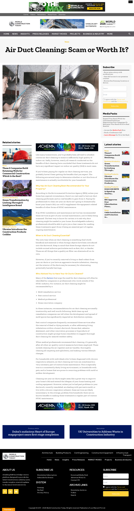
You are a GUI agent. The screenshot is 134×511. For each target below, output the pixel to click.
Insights (25, 34)
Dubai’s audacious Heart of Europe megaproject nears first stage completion (33, 433)
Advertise (62, 14)
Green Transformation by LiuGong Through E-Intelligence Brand (16, 203)
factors (50, 278)
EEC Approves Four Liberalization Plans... (110, 203)
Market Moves (59, 34)
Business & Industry (93, 34)
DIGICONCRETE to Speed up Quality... (111, 191)
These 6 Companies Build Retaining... (112, 155)
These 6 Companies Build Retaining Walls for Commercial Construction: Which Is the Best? (16, 172)
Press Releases (41, 34)
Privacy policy (122, 101)
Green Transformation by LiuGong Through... (111, 166)
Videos (32, 14)
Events (26, 14)
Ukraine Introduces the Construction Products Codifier (15, 232)
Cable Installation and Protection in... (112, 214)
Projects (75, 34)
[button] (129, 34)
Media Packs (52, 14)
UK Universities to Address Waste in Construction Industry (100, 433)
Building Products (9, 227)
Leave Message (110, 135)
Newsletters (41, 14)
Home (6, 34)
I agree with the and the (115, 100)
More (110, 34)
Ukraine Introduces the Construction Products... (111, 179)
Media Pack (117, 130)
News (15, 34)
